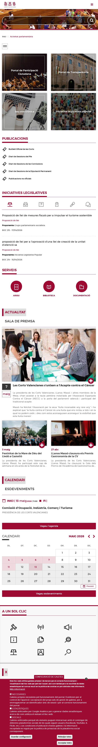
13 (35, 569)
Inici (4, 36)
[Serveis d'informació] (68, 630)
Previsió (90, 589)
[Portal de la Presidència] (9, 630)
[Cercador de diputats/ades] (68, 643)
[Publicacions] (88, 630)
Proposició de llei (10, 220)
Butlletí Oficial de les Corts (21, 149)
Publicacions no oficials (20, 178)
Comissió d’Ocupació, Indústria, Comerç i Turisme (37, 510)
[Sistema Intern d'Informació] (49, 630)
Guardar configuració (21, 737)
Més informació (17, 689)
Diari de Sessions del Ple (20, 156)
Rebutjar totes (64, 737)
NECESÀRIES (19, 694)
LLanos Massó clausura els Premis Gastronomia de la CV (72, 457)
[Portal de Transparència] (9, 643)
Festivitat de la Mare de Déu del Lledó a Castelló (22, 457)
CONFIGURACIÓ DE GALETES (49, 677)
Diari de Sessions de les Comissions (26, 164)
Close (86, 679)
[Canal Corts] (29, 630)
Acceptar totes (65, 743)
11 (9, 569)
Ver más (91, 383)
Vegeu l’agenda (49, 528)
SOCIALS (16, 717)
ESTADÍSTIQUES (20, 708)
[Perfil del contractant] (49, 643)
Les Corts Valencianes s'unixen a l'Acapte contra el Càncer (52, 389)
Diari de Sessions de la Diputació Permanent (30, 171)
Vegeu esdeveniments (49, 596)
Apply (92, 20)
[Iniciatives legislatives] (29, 643)
